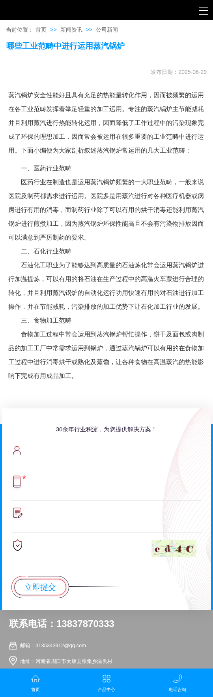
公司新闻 (107, 29)
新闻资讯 (71, 29)
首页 (41, 29)
